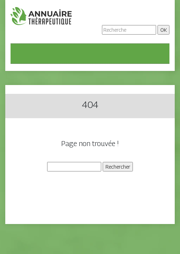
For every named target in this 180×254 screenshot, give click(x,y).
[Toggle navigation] (20, 54)
